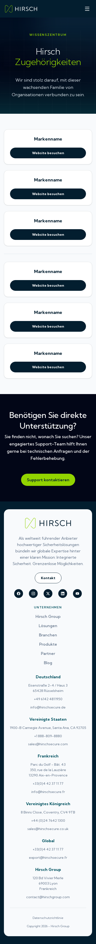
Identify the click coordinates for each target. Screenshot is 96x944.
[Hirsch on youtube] (77, 593)
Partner (48, 653)
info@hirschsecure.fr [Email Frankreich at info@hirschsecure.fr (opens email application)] (48, 792)
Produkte (48, 644)
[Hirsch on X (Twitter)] (48, 593)
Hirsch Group (48, 616)
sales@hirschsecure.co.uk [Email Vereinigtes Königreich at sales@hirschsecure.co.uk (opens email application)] (48, 829)
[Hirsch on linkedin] (62, 593)
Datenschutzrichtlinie (48, 918)
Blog (48, 662)
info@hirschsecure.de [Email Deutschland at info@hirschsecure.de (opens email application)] (48, 707)
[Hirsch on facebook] (18, 593)
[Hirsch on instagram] (33, 593)
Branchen (48, 634)
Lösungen (48, 625)
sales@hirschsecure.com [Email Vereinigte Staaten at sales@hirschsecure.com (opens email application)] (48, 744)
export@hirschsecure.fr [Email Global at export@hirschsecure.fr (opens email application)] (48, 857)
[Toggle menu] (87, 9)
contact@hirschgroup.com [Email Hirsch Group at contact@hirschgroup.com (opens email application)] (48, 897)
